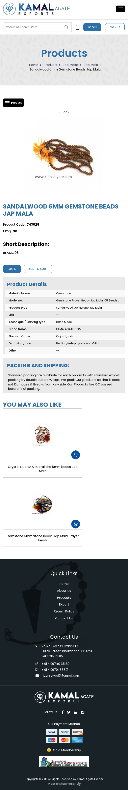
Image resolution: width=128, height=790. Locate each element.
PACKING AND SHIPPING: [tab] (38, 365)
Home (33, 65)
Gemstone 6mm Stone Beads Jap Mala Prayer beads (43, 538)
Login (92, 27)
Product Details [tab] (27, 284)
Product (16, 102)
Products (50, 65)
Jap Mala (91, 65)
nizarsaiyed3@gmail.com (60, 675)
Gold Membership (67, 750)
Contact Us (64, 618)
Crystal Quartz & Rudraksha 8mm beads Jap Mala (43, 469)
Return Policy (64, 611)
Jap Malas (71, 65)
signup (115, 27)
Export (64, 604)
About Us (64, 590)
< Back (64, 112)
